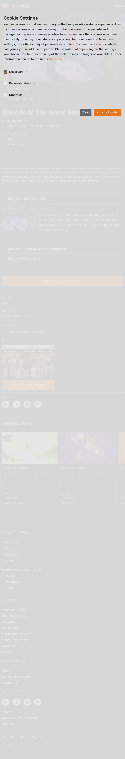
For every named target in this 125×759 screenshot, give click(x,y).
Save (86, 112)
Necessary (16, 71)
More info (55, 59)
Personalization (20, 83)
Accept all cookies (108, 112)
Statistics (15, 95)
